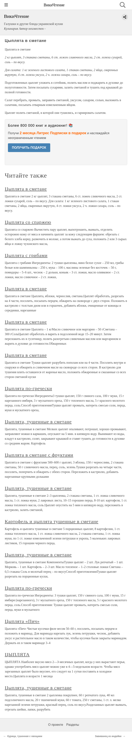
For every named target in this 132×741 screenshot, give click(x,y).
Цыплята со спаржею (28, 222)
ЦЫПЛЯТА (17, 654)
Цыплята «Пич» (22, 621)
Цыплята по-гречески (28, 388)
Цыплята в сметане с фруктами (39, 455)
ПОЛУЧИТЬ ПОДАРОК (29, 147)
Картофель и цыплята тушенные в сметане (51, 521)
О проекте (55, 724)
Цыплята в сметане (26, 188)
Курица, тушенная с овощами (24, 736)
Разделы (72, 724)
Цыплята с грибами (26, 255)
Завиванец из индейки (108, 736)
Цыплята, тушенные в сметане (38, 421)
